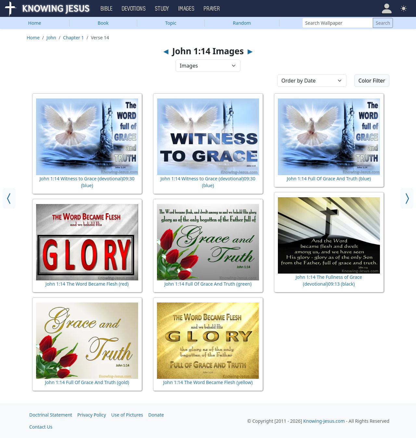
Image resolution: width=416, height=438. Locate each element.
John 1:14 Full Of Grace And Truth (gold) (87, 382)
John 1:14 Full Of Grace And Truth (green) (208, 284)
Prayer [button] (212, 9)
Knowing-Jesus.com (324, 421)
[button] (387, 8)
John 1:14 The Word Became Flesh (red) (87, 284)
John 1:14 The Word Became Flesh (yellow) (208, 382)
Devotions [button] (134, 9)
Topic (170, 23)
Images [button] (186, 9)
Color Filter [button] (371, 80)
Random (242, 23)
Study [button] (162, 9)
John (51, 37)
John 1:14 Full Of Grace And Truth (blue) (329, 178)
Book (103, 23)
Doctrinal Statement (50, 415)
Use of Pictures (127, 415)
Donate (156, 415)
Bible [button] (107, 9)
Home (34, 23)
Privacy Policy (91, 415)
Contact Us (40, 427)
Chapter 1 (73, 37)
